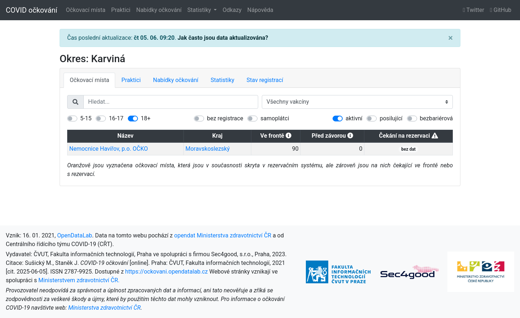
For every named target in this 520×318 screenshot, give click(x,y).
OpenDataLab (74, 235)
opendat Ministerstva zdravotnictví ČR (222, 235)
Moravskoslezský (207, 148)
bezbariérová (436, 118)
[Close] (450, 38)
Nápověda (260, 10)
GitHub (500, 10)
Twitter (473, 10)
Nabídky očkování (158, 10)
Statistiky (200, 10)
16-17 (116, 118)
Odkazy (231, 10)
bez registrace (225, 118)
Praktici (120, 10)
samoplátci (274, 118)
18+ (146, 118)
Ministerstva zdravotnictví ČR (104, 307)
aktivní (354, 118)
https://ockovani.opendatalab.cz (166, 271)
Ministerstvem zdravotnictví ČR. (79, 280)
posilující (391, 118)
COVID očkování (31, 10)
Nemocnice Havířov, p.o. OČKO (108, 148)
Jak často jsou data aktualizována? (223, 37)
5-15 (85, 118)
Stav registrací (265, 80)
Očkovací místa (85, 10)
